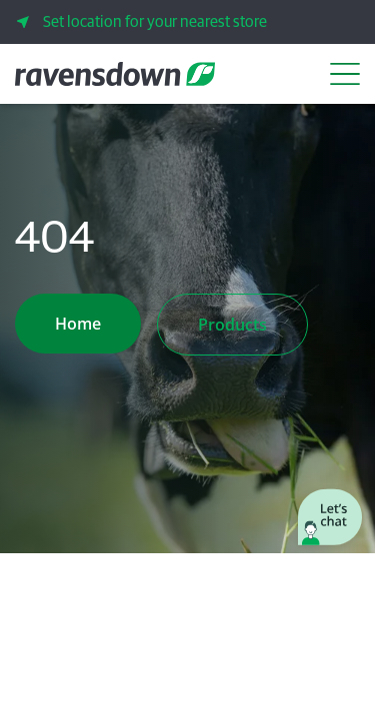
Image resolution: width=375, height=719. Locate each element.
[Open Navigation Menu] (345, 74)
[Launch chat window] (330, 518)
